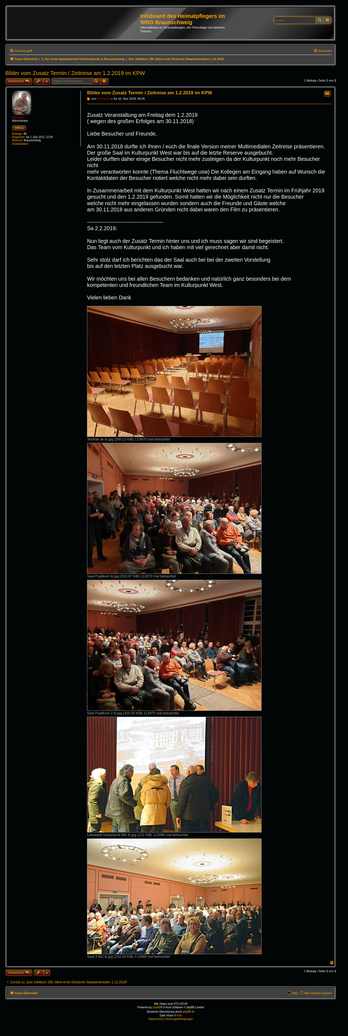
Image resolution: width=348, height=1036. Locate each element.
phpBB (157, 1007)
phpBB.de (189, 1011)
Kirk (179, 1015)
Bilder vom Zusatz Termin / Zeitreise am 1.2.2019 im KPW (75, 73)
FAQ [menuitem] (295, 993)
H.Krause (18, 117)
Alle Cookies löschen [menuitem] (318, 993)
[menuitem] (322, 51)
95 (25, 133)
